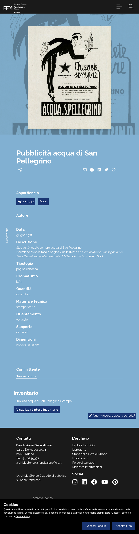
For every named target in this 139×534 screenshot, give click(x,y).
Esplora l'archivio (83, 445)
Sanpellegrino (26, 376)
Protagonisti (80, 458)
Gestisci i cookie (96, 525)
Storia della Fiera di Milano (89, 454)
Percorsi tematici (83, 462)
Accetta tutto (124, 525)
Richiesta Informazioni (87, 467)
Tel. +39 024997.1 (27, 458)
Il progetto (79, 449)
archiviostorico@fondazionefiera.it (39, 462)
